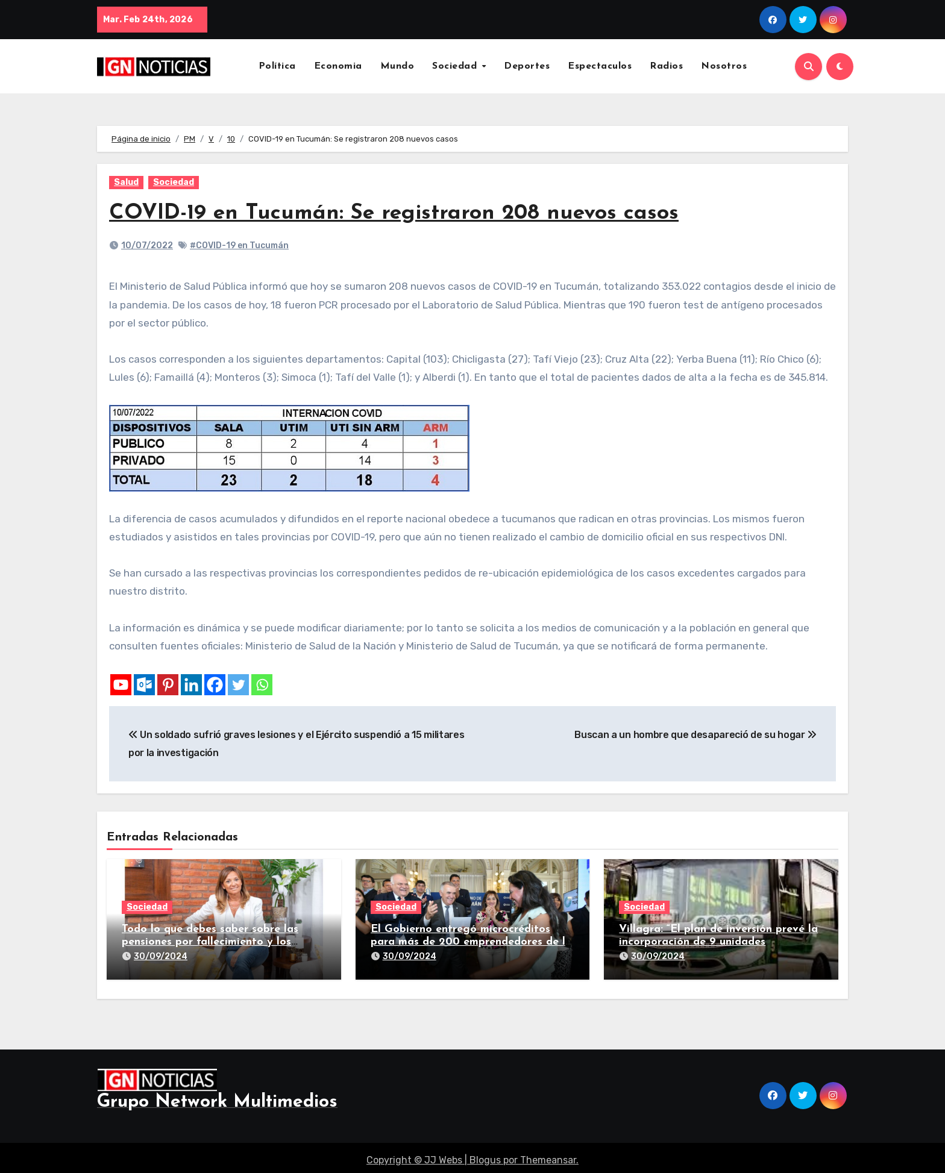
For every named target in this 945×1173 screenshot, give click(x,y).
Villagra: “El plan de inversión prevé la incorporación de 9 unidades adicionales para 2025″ (718, 942)
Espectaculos (600, 66)
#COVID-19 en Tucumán (239, 245)
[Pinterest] (167, 684)
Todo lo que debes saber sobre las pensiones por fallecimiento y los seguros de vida (210, 942)
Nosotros (724, 66)
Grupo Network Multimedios (217, 1097)
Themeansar (548, 1155)
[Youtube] (120, 684)
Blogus (485, 1155)
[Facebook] (214, 684)
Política (277, 66)
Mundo (397, 66)
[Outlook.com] (144, 684)
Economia (338, 66)
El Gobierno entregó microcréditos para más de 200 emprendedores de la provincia (471, 942)
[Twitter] (238, 684)
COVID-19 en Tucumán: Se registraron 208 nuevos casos (410, 213)
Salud (126, 182)
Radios (666, 66)
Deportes (527, 66)
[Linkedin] (191, 684)
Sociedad (456, 66)
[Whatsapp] (261, 684)
